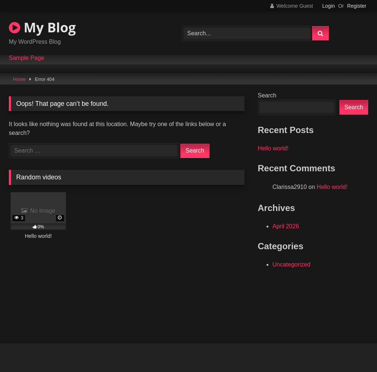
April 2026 (285, 226)
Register (356, 6)
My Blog (42, 27)
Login (328, 6)
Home (19, 79)
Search (267, 95)
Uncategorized (291, 264)
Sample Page (26, 58)
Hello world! (273, 148)
